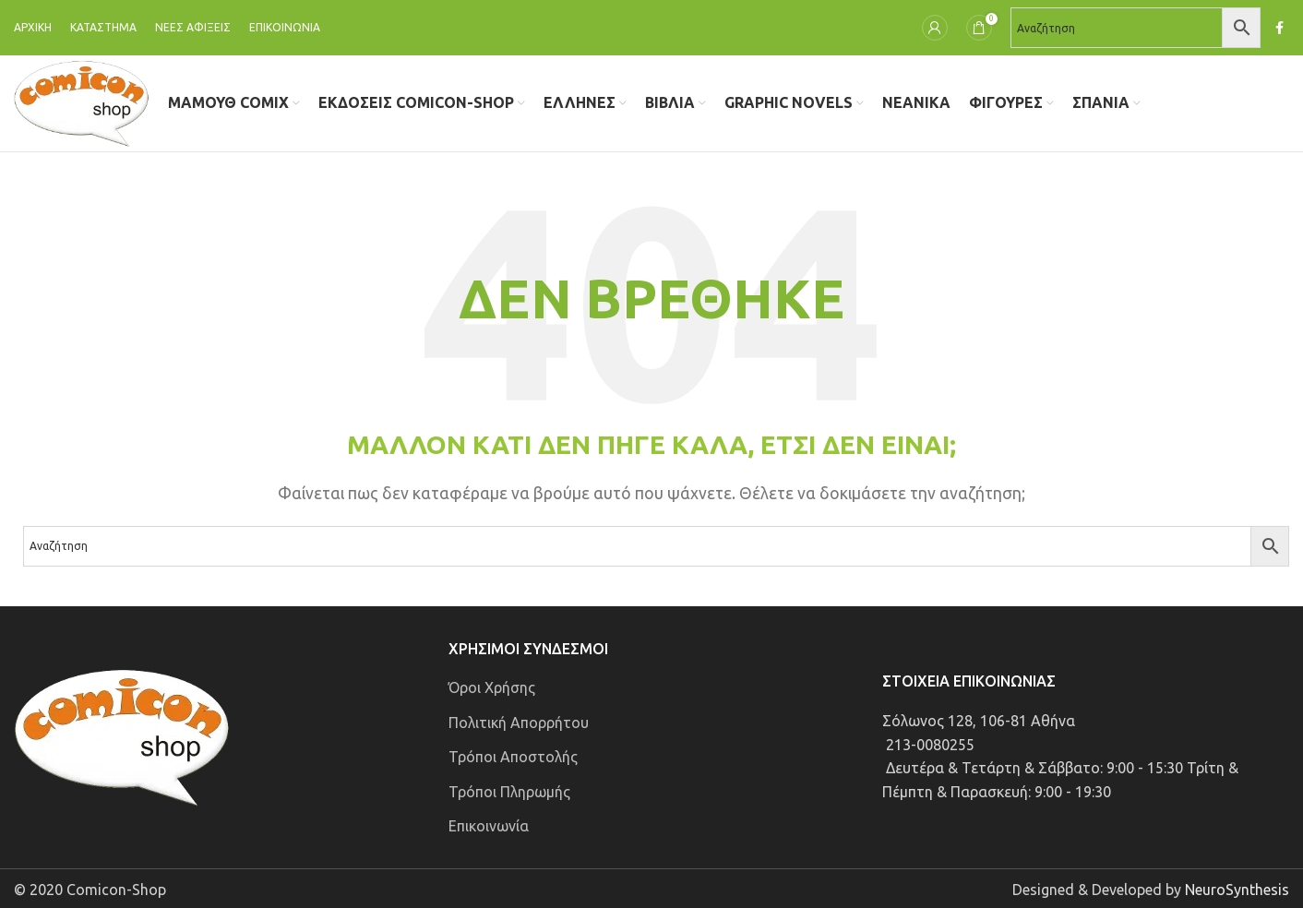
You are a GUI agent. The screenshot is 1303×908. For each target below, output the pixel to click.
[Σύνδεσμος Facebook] (1279, 28)
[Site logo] (81, 101)
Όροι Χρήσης (491, 687)
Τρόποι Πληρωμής (509, 791)
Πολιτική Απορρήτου (518, 722)
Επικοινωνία (488, 826)
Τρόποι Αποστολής (513, 756)
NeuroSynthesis (1237, 889)
